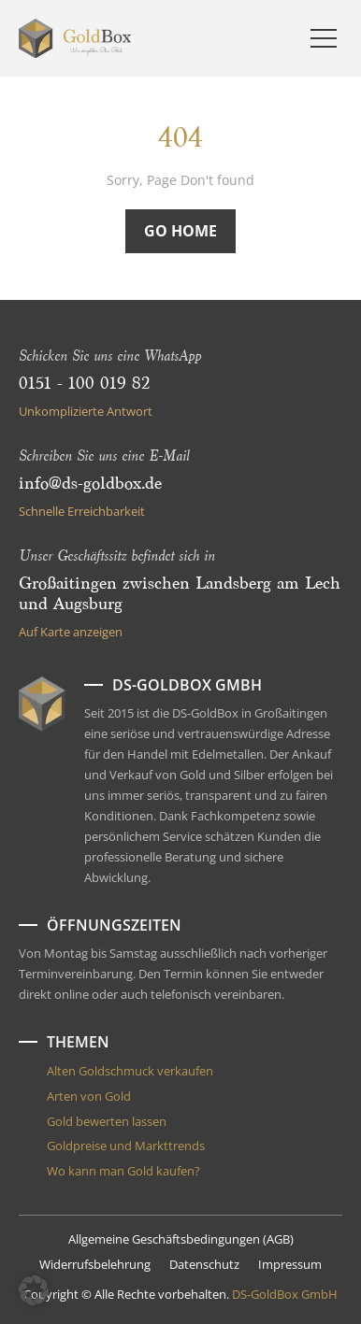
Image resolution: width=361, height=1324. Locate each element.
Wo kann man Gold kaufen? (123, 1170)
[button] (33, 1290)
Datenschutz (204, 1264)
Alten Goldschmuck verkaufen (130, 1070)
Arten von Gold (89, 1096)
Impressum (290, 1264)
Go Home (180, 231)
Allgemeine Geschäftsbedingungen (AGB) (181, 1239)
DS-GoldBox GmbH (285, 1294)
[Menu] (323, 38)
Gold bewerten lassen (106, 1121)
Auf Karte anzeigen (71, 631)
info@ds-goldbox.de (90, 484)
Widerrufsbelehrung (95, 1264)
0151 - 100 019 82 (84, 384)
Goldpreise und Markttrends (126, 1145)
